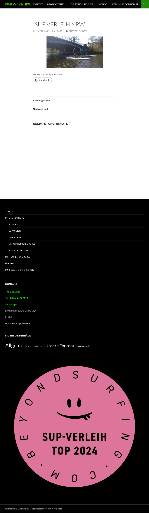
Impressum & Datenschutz (125, 4)
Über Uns (102, 4)
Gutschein (15, 237)
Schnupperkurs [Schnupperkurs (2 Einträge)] (34, 346)
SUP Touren (15, 224)
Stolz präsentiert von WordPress (47, 508)
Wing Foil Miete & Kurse (22, 244)
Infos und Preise (55, 4)
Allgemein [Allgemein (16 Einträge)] (16, 345)
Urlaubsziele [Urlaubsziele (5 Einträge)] (81, 346)
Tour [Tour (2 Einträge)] (43, 346)
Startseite (37, 4)
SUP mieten (15, 230)
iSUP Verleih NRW (18, 4)
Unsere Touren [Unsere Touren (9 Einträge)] (59, 345)
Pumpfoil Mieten (18, 250)
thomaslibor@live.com (17, 323)
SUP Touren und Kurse (82, 4)
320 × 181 (59, 31)
